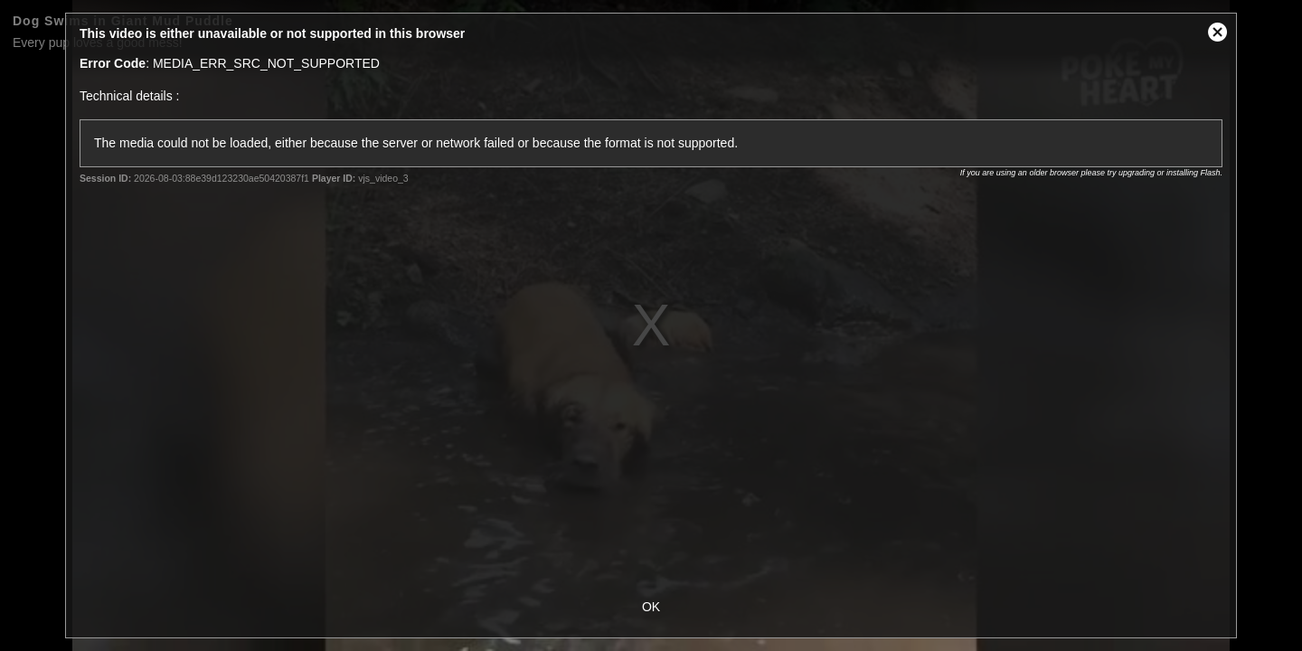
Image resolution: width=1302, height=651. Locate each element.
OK (651, 606)
